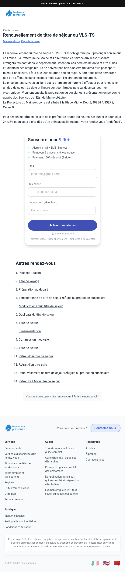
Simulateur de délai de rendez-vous (18, 465)
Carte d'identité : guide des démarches (60, 459)
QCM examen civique (17, 488)
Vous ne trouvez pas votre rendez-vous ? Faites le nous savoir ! (62, 396)
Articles (90, 448)
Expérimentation (30, 331)
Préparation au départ (33, 289)
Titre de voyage (29, 281)
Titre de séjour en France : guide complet (60, 450)
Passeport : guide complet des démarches (60, 469)
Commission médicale (34, 339)
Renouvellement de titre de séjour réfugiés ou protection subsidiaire (64, 373)
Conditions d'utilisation (18, 527)
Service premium (14, 499)
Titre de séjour (28, 323)
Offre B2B (10, 493)
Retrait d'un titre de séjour (36, 356)
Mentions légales (15, 515)
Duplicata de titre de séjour (37, 314)
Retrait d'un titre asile (33, 364)
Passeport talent (30, 273)
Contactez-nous (105, 428)
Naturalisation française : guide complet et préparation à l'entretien (62, 480)
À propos (91, 453)
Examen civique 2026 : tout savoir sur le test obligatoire (61, 491)
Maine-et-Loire (11, 41)
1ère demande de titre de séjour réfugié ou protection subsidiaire (62, 298)
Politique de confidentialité (20, 521)
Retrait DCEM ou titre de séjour (39, 381)
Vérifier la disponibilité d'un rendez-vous (20, 455)
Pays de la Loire (30, 41)
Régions (9, 482)
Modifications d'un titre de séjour (41, 306)
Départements (13, 448)
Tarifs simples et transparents (14, 474)
